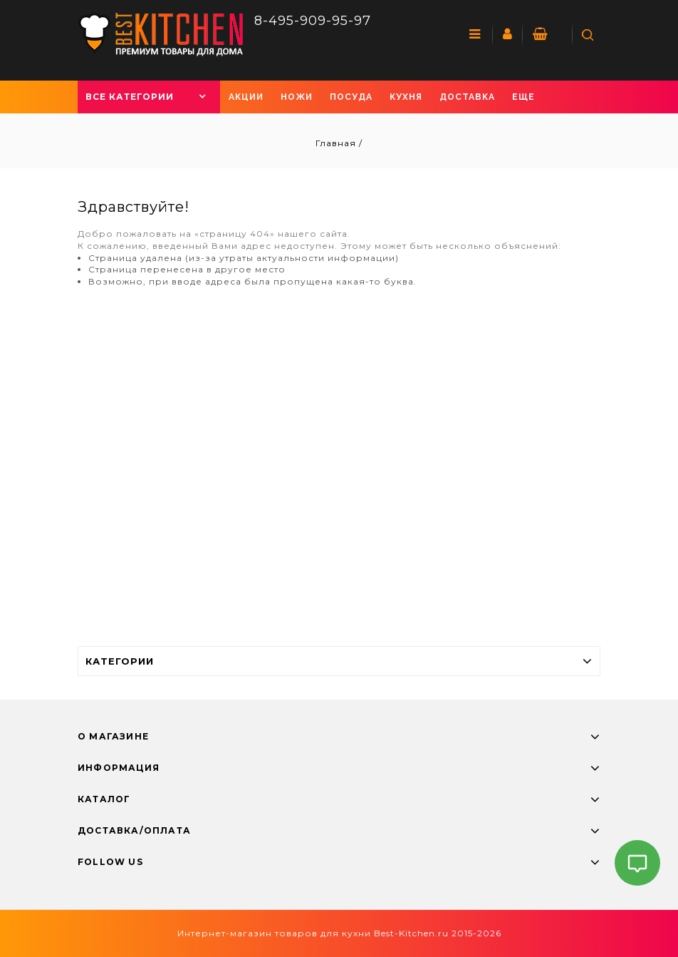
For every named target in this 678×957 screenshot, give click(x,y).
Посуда (351, 97)
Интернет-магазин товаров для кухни (274, 933)
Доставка (467, 97)
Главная (337, 143)
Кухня (406, 97)
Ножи (297, 97)
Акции (246, 97)
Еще (523, 97)
